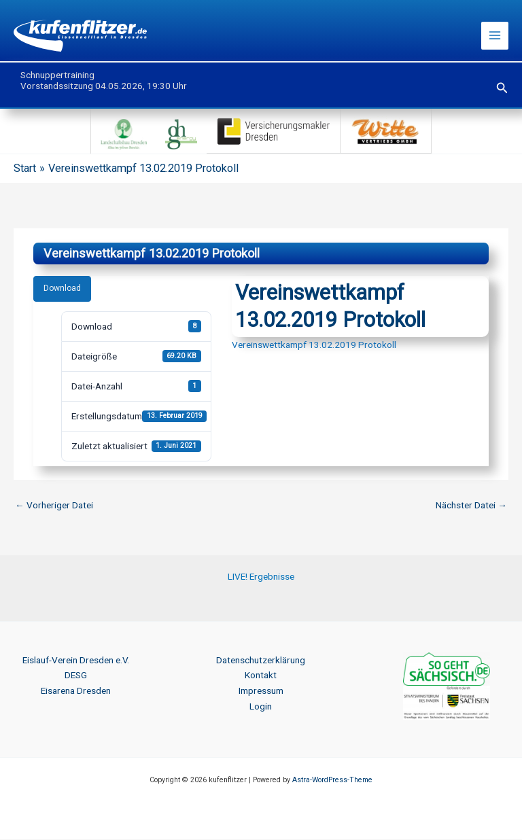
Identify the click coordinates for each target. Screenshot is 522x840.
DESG (76, 675)
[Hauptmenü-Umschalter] (495, 36)
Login (260, 706)
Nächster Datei (471, 505)
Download (62, 289)
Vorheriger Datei (54, 505)
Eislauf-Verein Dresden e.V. (75, 660)
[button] (502, 88)
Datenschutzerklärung (260, 660)
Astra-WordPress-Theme (332, 780)
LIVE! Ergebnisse (261, 577)
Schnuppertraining (57, 75)
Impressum (261, 691)
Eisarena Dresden (76, 691)
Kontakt (261, 675)
